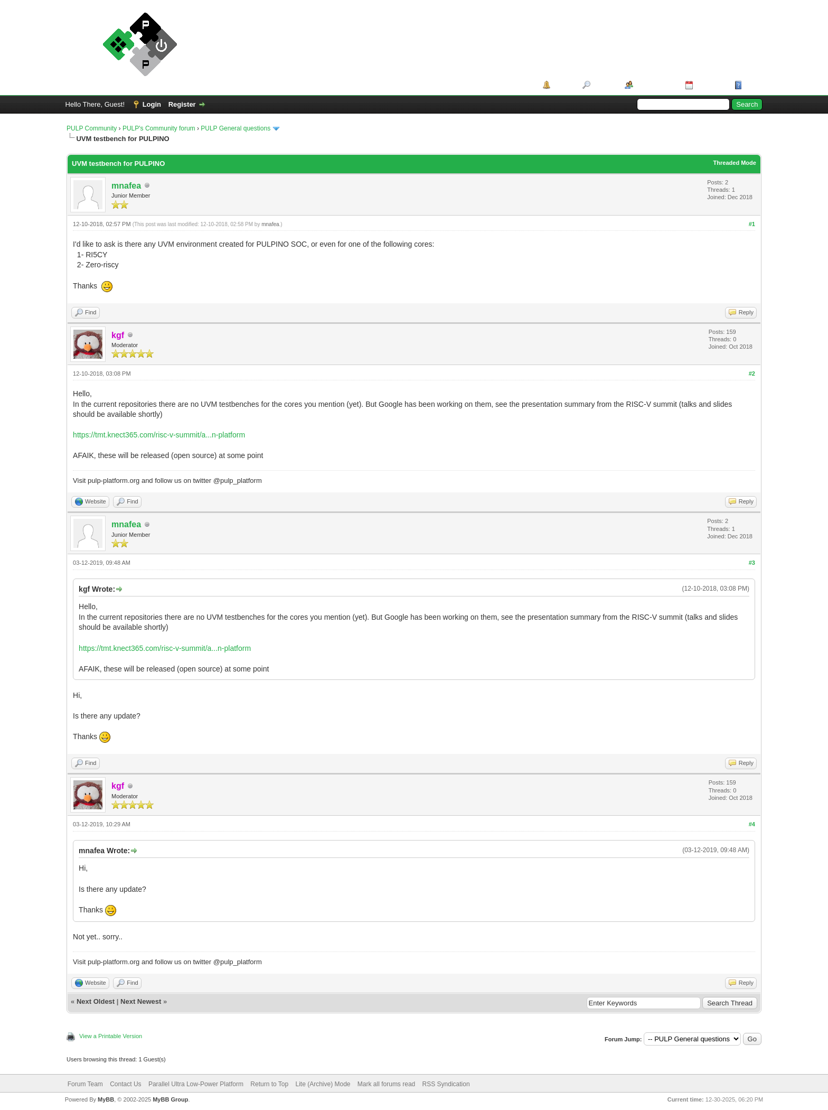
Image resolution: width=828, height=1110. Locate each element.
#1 (752, 224)
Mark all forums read (386, 1084)
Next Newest (140, 1001)
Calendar (710, 85)
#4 (752, 824)
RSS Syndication (446, 1084)
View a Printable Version (110, 1036)
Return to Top (269, 1084)
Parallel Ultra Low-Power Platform (195, 1084)
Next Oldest (96, 1001)
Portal (562, 85)
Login (152, 104)
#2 (752, 373)
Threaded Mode (734, 163)
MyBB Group (170, 1099)
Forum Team (85, 1084)
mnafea (126, 185)
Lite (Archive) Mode (322, 1084)
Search (603, 85)
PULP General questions (235, 128)
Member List (655, 85)
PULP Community (92, 128)
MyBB (106, 1099)
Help (752, 85)
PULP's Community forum (159, 128)
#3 (752, 562)
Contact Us (125, 1084)
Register (182, 104)
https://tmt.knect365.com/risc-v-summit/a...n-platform (159, 435)
